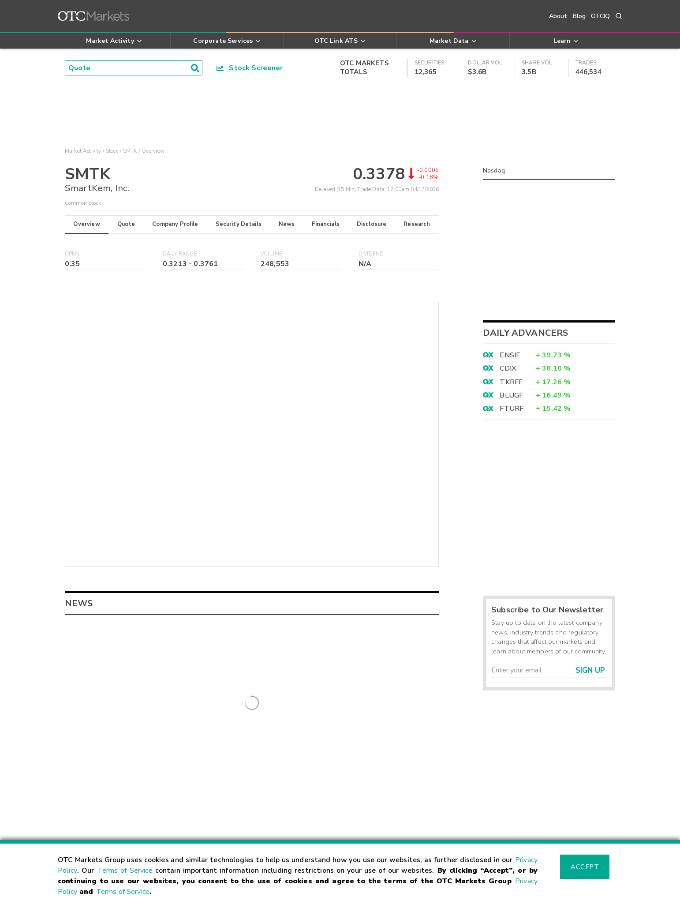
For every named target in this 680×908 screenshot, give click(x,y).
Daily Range (180, 254)
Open (72, 254)
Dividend (371, 254)
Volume (271, 254)
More (252, 713)
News (287, 224)
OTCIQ (600, 16)
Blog (579, 16)
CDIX (508, 368)
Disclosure (372, 224)
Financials (326, 224)
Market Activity (83, 150)
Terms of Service (125, 870)
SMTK (130, 150)
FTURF (511, 408)
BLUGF (511, 395)
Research (417, 224)
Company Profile (175, 224)
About (558, 16)
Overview (86, 224)
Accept (585, 867)
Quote (126, 224)
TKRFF (511, 382)
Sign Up (590, 670)
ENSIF (510, 355)
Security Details (239, 224)
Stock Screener (250, 68)
